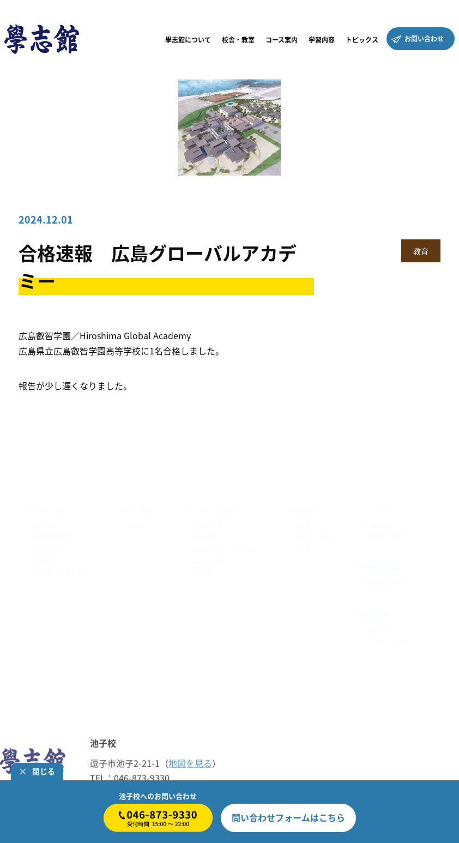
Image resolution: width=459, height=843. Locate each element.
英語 (303, 546)
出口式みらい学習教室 (223, 546)
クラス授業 (207, 522)
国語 (303, 522)
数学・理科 (313, 534)
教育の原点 (47, 546)
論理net (202, 570)
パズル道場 (207, 558)
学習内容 (304, 507)
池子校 (135, 522)
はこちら (288, 817)
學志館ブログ (384, 534)
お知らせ (378, 522)
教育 (420, 250)
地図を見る (190, 763)
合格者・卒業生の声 (60, 570)
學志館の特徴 (50, 534)
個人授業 (204, 534)
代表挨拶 (44, 522)
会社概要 (378, 628)
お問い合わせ (384, 581)
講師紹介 (44, 558)
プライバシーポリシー (398, 639)
